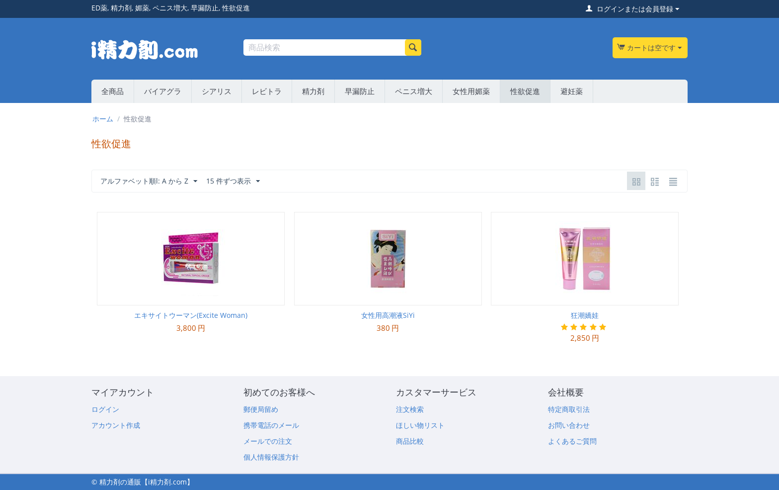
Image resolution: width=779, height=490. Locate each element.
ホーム (102, 118)
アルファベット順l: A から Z (148, 181)
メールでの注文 (267, 441)
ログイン (105, 409)
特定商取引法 (569, 409)
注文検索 (410, 409)
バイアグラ (162, 91)
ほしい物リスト (420, 425)
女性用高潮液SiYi (388, 315)
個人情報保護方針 (271, 457)
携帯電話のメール (271, 425)
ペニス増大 (413, 91)
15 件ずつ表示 (233, 181)
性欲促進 (525, 91)
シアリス (217, 91)
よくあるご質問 (572, 441)
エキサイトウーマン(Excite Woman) (190, 315)
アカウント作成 (115, 425)
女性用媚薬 (471, 91)
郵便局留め (260, 409)
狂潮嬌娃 (585, 315)
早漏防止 (360, 91)
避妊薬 (571, 91)
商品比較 (410, 441)
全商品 (112, 91)
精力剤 (313, 91)
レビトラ (267, 91)
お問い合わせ (569, 425)
